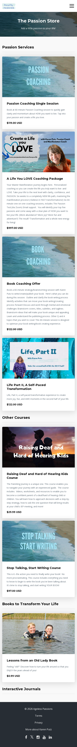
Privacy (39, 722)
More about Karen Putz (38, 729)
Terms (38, 715)
